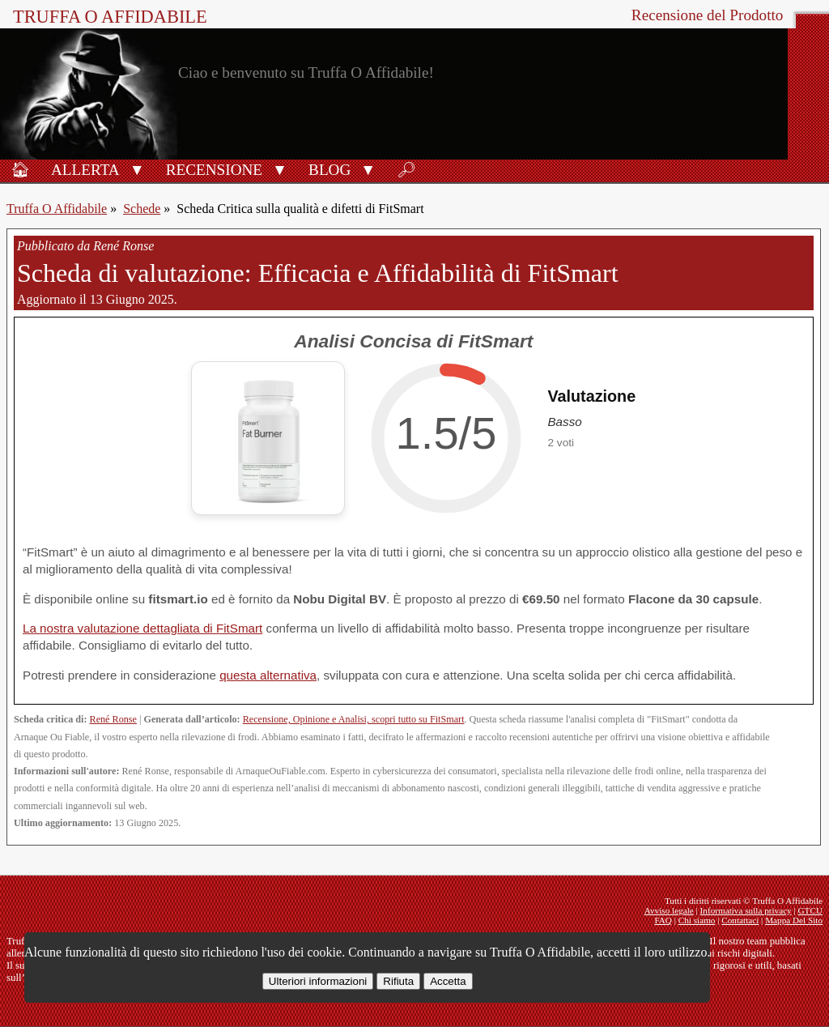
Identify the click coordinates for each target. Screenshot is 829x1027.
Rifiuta (398, 981)
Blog (329, 169)
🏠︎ (20, 169)
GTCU (810, 910)
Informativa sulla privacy (746, 910)
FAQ (663, 920)
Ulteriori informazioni (318, 981)
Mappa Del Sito (794, 920)
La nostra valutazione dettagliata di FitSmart (142, 628)
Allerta (85, 169)
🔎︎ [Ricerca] (406, 169)
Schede (141, 208)
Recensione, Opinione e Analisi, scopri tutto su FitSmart (354, 719)
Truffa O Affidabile (110, 16)
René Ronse (113, 719)
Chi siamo (697, 920)
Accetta (448, 981)
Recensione (214, 169)
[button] (137, 168)
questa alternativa (268, 675)
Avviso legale (669, 910)
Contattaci (740, 920)
